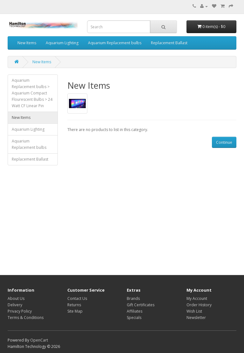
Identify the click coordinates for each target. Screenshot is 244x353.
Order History (199, 305)
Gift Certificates (140, 305)
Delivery (15, 305)
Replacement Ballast (169, 42)
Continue (224, 142)
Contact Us (77, 298)
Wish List (194, 311)
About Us (16, 298)
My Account (196, 298)
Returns (74, 305)
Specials (134, 317)
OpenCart (39, 340)
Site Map (75, 311)
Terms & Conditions (26, 317)
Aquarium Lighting (62, 42)
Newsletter (196, 317)
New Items (26, 42)
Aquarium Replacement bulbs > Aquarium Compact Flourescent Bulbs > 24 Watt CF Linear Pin (32, 93)
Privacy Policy (20, 311)
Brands (133, 298)
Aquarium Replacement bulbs (114, 42)
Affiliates (134, 311)
